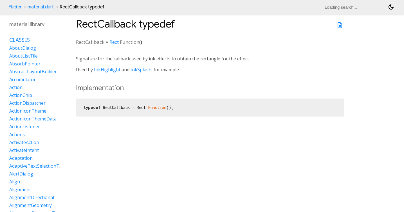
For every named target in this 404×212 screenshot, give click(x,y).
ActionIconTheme (27, 111)
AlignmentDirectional (31, 197)
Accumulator (22, 79)
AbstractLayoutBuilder (33, 72)
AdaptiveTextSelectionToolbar (41, 166)
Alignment (20, 189)
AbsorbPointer (25, 64)
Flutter (15, 7)
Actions (17, 134)
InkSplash (141, 70)
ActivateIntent (24, 150)
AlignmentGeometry (30, 205)
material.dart (41, 7)
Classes (19, 40)
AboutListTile (23, 56)
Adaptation (21, 158)
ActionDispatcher (27, 103)
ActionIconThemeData (33, 119)
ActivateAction (24, 142)
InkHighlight (107, 70)
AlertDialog (21, 174)
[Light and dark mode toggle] (391, 7)
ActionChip (20, 95)
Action (16, 87)
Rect (114, 42)
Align (14, 182)
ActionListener (24, 127)
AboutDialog (22, 48)
